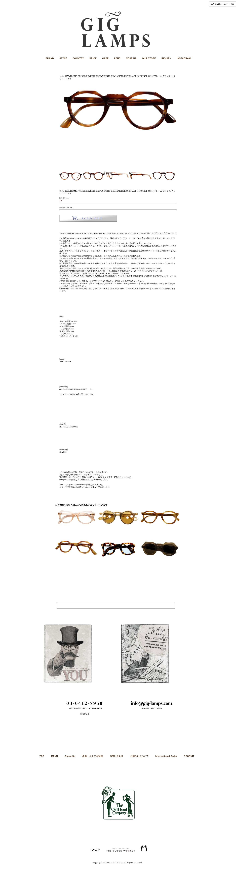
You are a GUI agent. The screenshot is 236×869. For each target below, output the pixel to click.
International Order (166, 756)
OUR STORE (149, 58)
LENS (117, 58)
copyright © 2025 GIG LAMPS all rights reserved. (118, 863)
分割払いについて (139, 756)
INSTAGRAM (184, 58)
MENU (54, 756)
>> (68, 336)
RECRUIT (189, 756)
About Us (70, 756)
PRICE (93, 58)
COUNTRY (78, 58)
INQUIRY (166, 58)
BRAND (50, 58)
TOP (42, 756)
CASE (105, 58)
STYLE (63, 58)
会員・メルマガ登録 (92, 756)
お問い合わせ (116, 756)
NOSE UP (131, 58)
